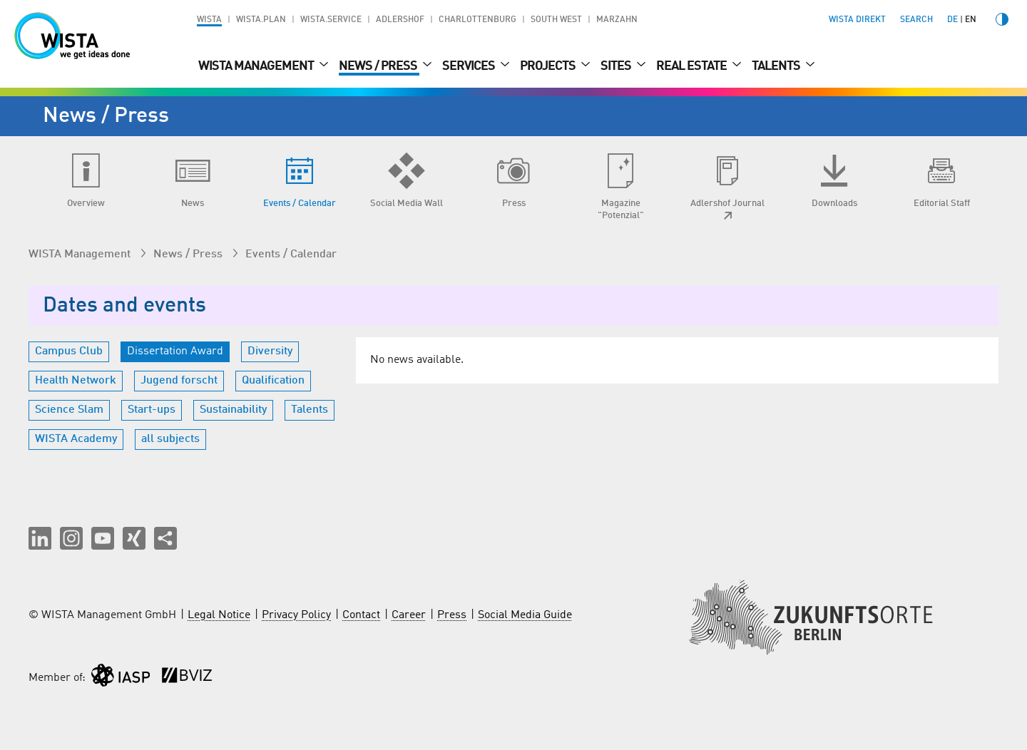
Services (469, 66)
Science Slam (69, 410)
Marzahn (617, 20)
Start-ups (151, 410)
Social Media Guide (525, 615)
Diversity (269, 351)
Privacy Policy (296, 615)
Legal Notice (219, 615)
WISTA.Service (331, 20)
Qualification (273, 380)
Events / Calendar (291, 254)
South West (556, 20)
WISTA (209, 20)
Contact (361, 615)
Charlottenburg (477, 20)
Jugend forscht (179, 380)
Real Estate (692, 66)
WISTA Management (257, 66)
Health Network (75, 380)
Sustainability (233, 410)
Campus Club (69, 351)
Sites (617, 66)
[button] (40, 538)
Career (409, 615)
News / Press (379, 66)
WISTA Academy (76, 439)
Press (451, 615)
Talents (777, 66)
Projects (549, 66)
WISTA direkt (857, 20)
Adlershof (400, 20)
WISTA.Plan (261, 20)
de (952, 20)
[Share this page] (165, 538)
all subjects (170, 439)
